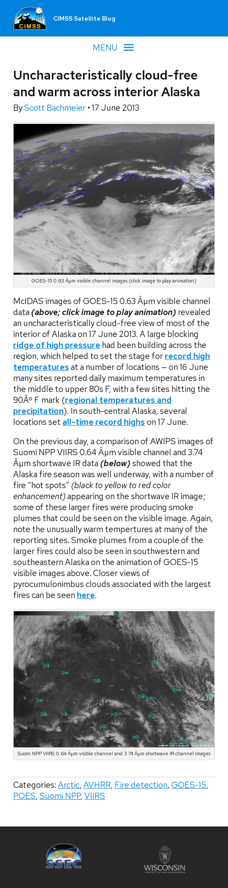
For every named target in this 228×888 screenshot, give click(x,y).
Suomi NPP (60, 795)
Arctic (69, 784)
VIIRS (94, 795)
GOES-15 (188, 784)
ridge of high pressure (56, 345)
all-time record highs (103, 422)
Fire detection (141, 784)
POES (24, 795)
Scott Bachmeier (55, 107)
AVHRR (97, 784)
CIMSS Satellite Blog (84, 18)
